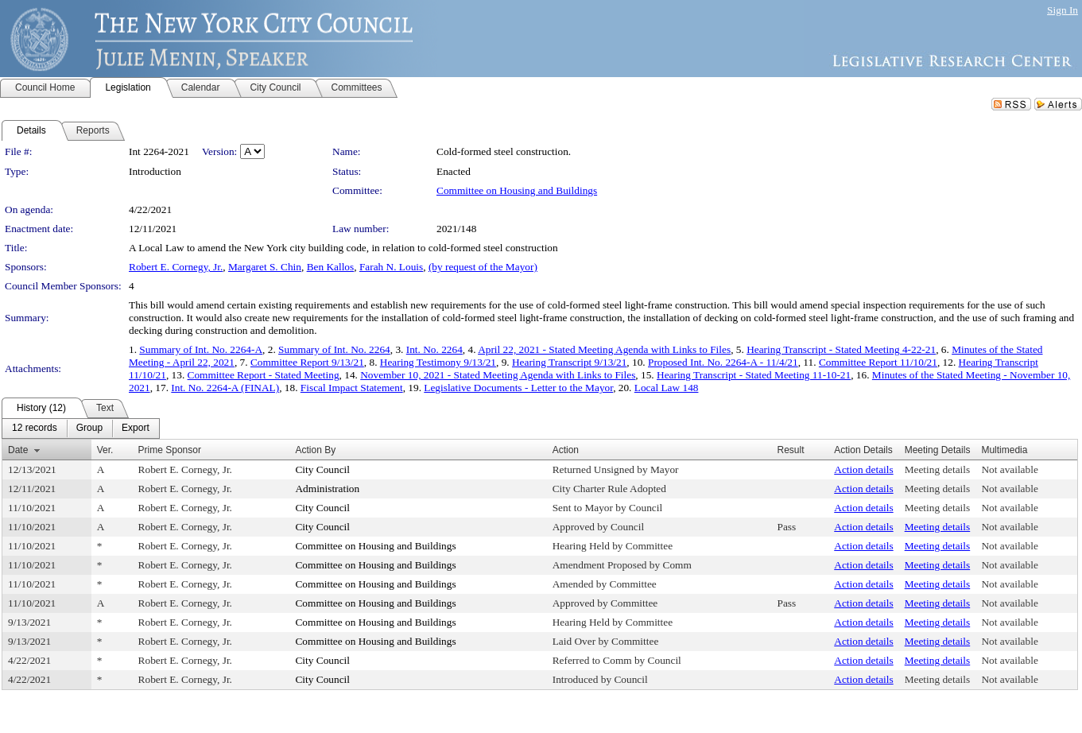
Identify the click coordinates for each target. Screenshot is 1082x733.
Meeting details (938, 469)
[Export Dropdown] (135, 428)
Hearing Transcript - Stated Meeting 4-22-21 (841, 349)
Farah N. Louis (391, 267)
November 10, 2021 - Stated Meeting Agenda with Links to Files (497, 375)
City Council (322, 469)
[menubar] (81, 428)
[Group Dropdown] (89, 428)
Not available (1009, 469)
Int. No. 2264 (434, 349)
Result (790, 450)
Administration (327, 488)
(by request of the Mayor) (483, 267)
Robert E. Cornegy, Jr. (176, 267)
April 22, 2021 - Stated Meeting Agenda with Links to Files (604, 349)
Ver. (105, 450)
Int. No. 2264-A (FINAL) (225, 388)
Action (566, 450)
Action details (863, 469)
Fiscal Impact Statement (352, 388)
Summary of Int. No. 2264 (334, 349)
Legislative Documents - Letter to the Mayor (518, 388)
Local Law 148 (666, 388)
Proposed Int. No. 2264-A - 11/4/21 (723, 362)
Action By (315, 450)
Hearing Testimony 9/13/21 (438, 362)
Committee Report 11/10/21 (878, 362)
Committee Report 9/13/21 (307, 362)
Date (18, 450)
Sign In (1062, 10)
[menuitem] (34, 428)
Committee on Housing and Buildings (516, 190)
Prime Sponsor (169, 450)
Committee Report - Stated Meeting (263, 375)
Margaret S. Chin (264, 267)
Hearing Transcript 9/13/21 (569, 362)
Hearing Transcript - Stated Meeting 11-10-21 (754, 375)
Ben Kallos (331, 267)
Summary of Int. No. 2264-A (200, 349)
